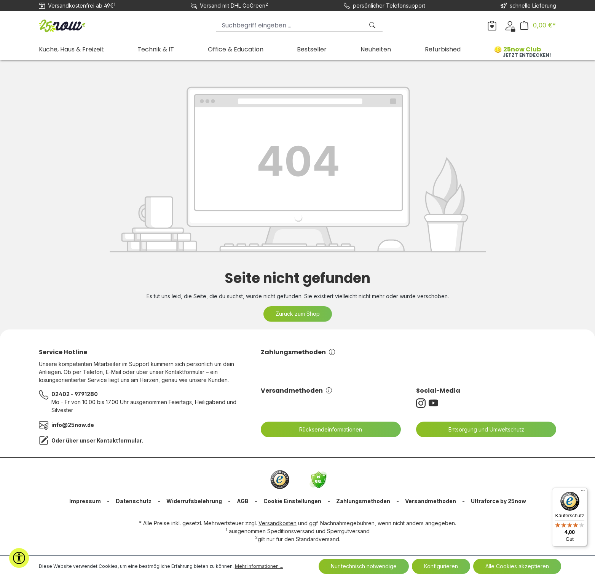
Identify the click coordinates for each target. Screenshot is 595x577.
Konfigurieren (441, 566)
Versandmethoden (296, 390)
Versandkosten (277, 523)
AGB (243, 501)
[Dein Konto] (510, 25)
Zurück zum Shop (298, 313)
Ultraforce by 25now (498, 501)
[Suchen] (373, 25)
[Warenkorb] (538, 25)
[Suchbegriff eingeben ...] (290, 25)
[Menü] (582, 492)
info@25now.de (72, 425)
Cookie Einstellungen (292, 501)
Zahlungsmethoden (298, 352)
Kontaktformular (119, 440)
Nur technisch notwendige (364, 566)
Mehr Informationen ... (259, 566)
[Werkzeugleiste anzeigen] (19, 558)
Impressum (85, 501)
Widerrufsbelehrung (194, 501)
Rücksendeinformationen (326, 429)
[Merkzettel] (492, 25)
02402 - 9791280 (74, 394)
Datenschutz (134, 501)
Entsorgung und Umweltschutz (481, 429)
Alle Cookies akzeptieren (517, 566)
